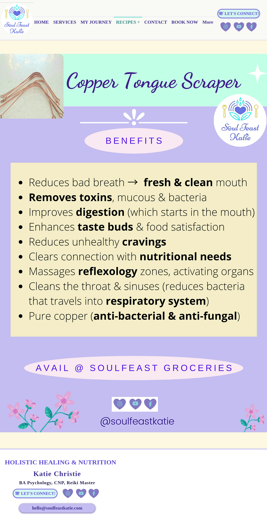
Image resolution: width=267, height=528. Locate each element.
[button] (64, 24)
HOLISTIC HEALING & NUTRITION (60, 462)
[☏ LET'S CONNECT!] (238, 13)
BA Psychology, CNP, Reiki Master (57, 482)
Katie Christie (57, 474)
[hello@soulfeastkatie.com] (57, 508)
